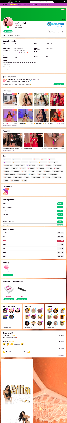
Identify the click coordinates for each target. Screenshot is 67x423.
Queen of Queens (36, 79)
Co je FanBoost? (60, 26)
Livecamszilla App (44, 4)
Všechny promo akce (29, 4)
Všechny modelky (5, 4)
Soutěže (37, 4)
